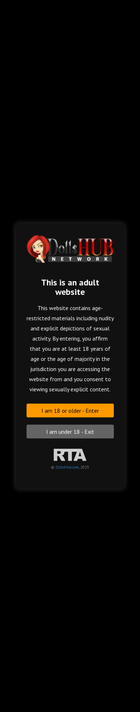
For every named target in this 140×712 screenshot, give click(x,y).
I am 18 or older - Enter (70, 410)
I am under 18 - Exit (70, 431)
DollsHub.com (67, 466)
